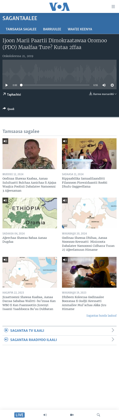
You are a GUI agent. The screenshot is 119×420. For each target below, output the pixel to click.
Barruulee (52, 29)
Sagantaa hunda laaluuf (101, 315)
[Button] (8, 110)
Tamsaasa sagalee (21, 29)
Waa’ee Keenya (80, 29)
